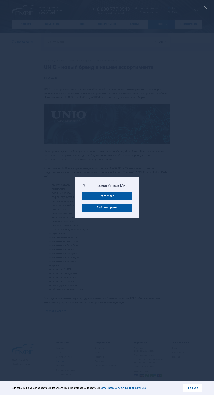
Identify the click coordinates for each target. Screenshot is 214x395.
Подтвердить (107, 196)
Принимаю (192, 387)
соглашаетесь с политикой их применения (123, 388)
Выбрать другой (107, 207)
